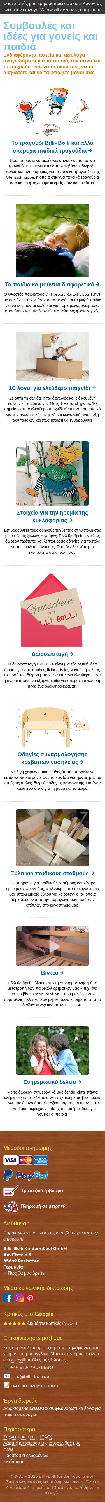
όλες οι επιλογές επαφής (35, 1385)
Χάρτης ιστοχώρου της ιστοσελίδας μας (41, 1443)
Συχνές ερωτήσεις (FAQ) (27, 1437)
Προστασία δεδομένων (25, 1455)
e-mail (18, 1360)
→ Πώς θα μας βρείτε (24, 1273)
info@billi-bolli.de (30, 1376)
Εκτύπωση (14, 1461)
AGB (8, 1449)
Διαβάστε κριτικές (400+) (40, 1323)
